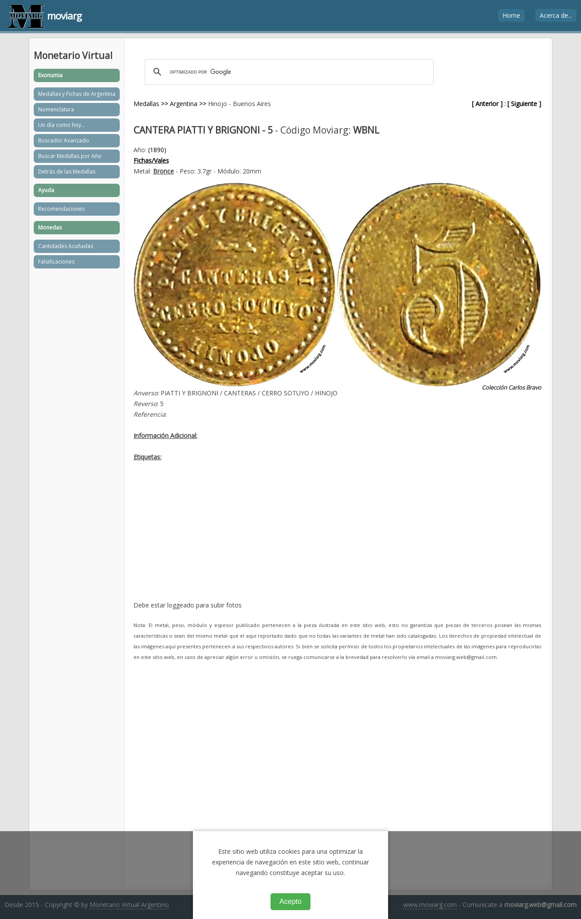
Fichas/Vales (151, 160)
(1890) (157, 150)
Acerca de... (556, 15)
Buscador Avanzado (63, 140)
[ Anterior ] (487, 103)
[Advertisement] (337, 538)
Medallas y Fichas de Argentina (76, 94)
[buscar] (288, 72)
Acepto (290, 901)
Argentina (183, 103)
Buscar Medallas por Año (70, 156)
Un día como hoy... (61, 125)
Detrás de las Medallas (66, 171)
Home (511, 15)
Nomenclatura (56, 109)
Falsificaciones (56, 261)
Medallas (146, 103)
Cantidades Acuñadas (65, 246)
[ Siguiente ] (524, 103)
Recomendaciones (61, 209)
